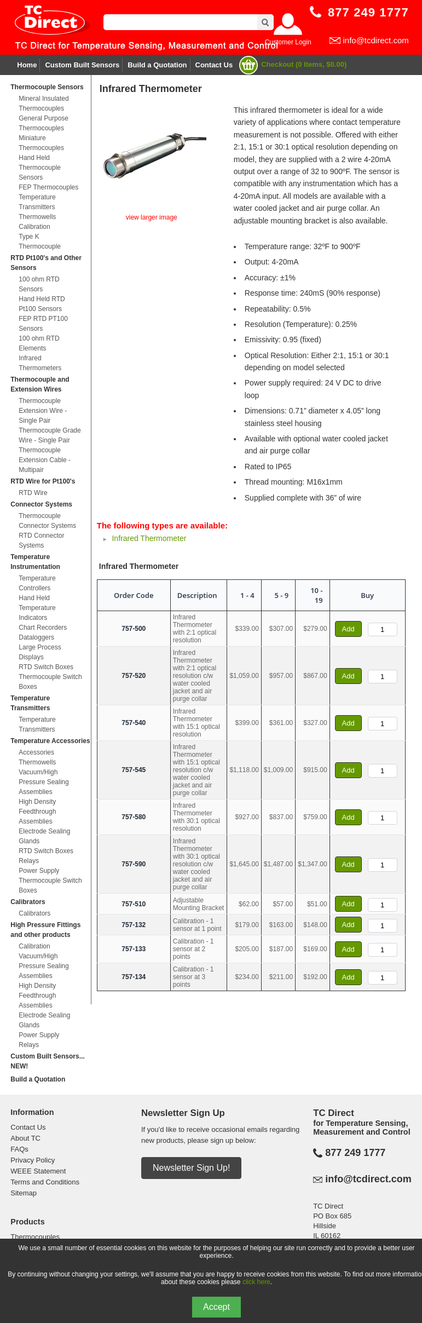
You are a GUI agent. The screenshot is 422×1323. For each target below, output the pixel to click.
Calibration (34, 227)
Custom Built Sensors (82, 65)
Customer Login (288, 42)
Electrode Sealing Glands (44, 836)
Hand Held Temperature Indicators (37, 608)
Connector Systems (41, 504)
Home (27, 65)
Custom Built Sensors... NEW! (47, 1061)
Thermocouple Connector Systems (47, 521)
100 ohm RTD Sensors (39, 284)
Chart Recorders (43, 627)
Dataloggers (36, 637)
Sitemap (23, 1193)
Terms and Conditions (44, 1182)
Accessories (36, 752)
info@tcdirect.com (375, 40)
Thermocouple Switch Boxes (50, 682)
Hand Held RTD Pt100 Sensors (42, 304)
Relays (29, 861)
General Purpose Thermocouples (43, 123)
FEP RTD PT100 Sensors (43, 323)
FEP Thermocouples (48, 187)
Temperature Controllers (37, 583)
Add (348, 629)
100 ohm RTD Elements (39, 343)
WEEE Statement (38, 1171)
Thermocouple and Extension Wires (39, 384)
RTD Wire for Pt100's (42, 481)
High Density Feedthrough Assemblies (37, 811)
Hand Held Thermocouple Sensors (40, 167)
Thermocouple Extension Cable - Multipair (45, 460)
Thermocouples (35, 1237)
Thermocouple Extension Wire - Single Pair (43, 410)
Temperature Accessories (50, 741)
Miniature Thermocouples (41, 143)
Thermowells (37, 217)
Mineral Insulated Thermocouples (43, 103)
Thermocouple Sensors (46, 87)
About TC (25, 1138)
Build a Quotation (157, 65)
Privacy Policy (32, 1160)
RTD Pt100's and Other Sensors (46, 263)
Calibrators (27, 902)
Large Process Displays (40, 652)
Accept (216, 1307)
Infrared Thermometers (40, 363)
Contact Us (214, 65)
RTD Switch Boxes (46, 667)
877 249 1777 (355, 1152)
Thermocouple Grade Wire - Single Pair (49, 435)
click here (256, 1282)
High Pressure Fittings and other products (45, 930)
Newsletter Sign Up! (191, 1167)
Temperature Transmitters (37, 202)
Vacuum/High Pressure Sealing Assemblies (43, 782)
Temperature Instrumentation (35, 562)
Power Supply (39, 871)
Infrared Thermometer (149, 538)
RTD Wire (33, 493)
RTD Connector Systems (41, 540)
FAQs (19, 1149)
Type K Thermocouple (40, 241)
